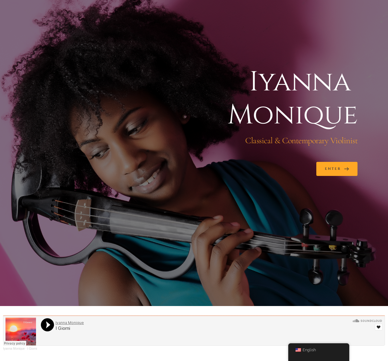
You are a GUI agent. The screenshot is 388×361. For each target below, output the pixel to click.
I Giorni (32, 348)
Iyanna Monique (14, 348)
